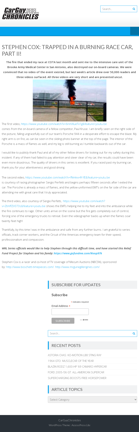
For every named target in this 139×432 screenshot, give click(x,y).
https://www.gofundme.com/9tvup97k (78, 253)
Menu (134, 31)
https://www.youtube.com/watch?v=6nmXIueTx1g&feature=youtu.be (64, 124)
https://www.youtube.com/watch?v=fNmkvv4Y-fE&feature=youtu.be (67, 177)
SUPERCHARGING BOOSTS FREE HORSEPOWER (77, 378)
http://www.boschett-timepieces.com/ (30, 267)
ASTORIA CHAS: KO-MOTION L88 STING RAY (74, 355)
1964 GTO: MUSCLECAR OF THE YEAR (71, 361)
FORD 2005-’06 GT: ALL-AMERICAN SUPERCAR (76, 372)
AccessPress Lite (81, 425)
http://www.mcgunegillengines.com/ (77, 267)
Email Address (61, 306)
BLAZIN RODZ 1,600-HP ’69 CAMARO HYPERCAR (77, 366)
